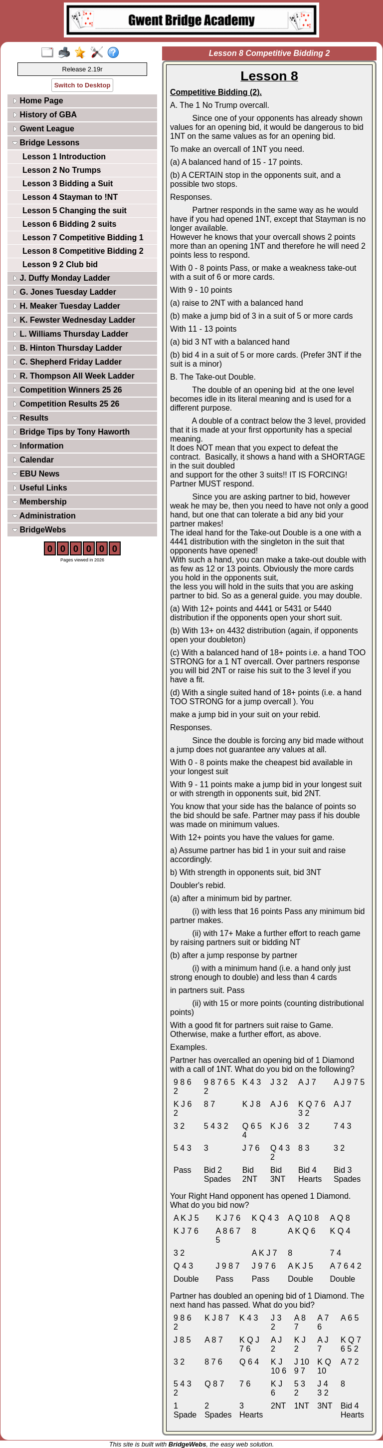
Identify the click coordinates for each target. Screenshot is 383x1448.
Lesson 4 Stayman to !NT (70, 197)
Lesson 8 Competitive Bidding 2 (83, 251)
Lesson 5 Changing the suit (74, 210)
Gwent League (43, 128)
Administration (44, 515)
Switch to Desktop (82, 85)
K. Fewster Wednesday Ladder (73, 320)
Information (37, 446)
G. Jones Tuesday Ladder (64, 292)
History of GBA (44, 114)
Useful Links (39, 487)
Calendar (33, 460)
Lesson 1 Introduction (64, 156)
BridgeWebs (39, 529)
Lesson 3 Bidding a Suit (67, 183)
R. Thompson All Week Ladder (73, 376)
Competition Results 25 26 (66, 404)
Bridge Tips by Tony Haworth (71, 432)
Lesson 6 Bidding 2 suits (69, 224)
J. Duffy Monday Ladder (61, 278)
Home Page (37, 100)
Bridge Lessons (45, 142)
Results (30, 418)
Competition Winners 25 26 (67, 390)
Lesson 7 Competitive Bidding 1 (83, 237)
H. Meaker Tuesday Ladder (66, 306)
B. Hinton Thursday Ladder (67, 348)
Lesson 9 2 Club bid (60, 264)
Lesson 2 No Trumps (61, 170)
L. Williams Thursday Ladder (70, 334)
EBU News (35, 474)
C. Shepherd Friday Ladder (67, 362)
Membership (39, 501)
